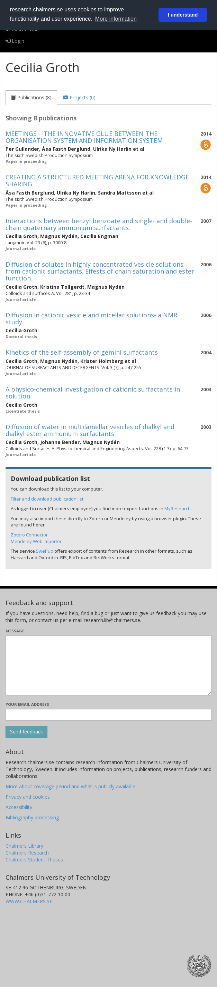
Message (15, 630)
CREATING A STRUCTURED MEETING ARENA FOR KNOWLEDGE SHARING (97, 180)
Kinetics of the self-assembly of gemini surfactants (82, 352)
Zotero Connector (29, 535)
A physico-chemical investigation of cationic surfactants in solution (93, 392)
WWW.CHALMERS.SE (29, 901)
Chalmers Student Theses (34, 859)
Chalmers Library (24, 845)
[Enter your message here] (108, 665)
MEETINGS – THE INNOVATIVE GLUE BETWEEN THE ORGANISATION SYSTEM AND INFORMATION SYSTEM (84, 137)
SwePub (44, 551)
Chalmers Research (27, 852)
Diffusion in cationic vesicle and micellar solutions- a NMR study (91, 318)
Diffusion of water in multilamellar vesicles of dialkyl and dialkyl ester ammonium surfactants (90, 430)
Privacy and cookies (28, 796)
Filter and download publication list (47, 499)
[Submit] (26, 732)
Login (15, 41)
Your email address (27, 704)
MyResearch (177, 508)
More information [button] (116, 19)
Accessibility (19, 807)
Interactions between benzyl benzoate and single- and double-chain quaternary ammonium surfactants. (99, 224)
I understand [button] (183, 15)
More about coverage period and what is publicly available (70, 786)
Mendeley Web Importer (36, 541)
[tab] (31, 97)
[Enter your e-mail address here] (108, 715)
